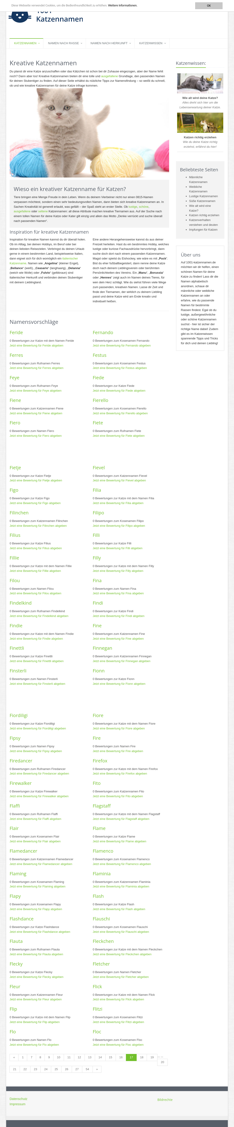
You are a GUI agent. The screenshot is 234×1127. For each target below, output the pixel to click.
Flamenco (103, 851)
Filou (15, 580)
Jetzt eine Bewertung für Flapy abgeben (36, 909)
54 (87, 1069)
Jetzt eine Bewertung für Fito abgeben (118, 796)
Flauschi (101, 919)
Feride (16, 332)
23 (35, 1069)
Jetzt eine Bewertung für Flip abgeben (35, 1022)
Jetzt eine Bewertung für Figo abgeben (35, 503)
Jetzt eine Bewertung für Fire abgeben (118, 751)
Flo (13, 1032)
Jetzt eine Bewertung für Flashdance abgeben (40, 931)
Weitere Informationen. (124, 6)
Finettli (17, 648)
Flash (98, 896)
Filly (97, 558)
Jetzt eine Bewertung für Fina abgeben (118, 593)
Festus (99, 355)
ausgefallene (109, 76)
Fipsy (15, 738)
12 (79, 1057)
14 (100, 1057)
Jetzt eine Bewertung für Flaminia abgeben (121, 886)
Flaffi (15, 806)
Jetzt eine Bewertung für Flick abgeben (118, 999)
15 (110, 1057)
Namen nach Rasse (63, 43)
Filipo (98, 513)
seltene (43, 211)
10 (58, 1057)
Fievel (99, 467)
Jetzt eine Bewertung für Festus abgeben (120, 368)
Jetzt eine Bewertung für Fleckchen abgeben (122, 954)
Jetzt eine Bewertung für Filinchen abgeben (38, 525)
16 (120, 1057)
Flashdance (22, 919)
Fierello (100, 400)
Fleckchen (103, 941)
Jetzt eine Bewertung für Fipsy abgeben (36, 751)
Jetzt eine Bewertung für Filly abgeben (118, 571)
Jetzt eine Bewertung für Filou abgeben (35, 593)
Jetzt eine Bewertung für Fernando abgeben (122, 345)
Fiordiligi (19, 715)
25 (56, 1069)
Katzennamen (25, 43)
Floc (97, 1032)
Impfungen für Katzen (203, 229)
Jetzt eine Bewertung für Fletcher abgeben (121, 977)
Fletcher (101, 964)
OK (209, 6)
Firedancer (21, 761)
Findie (16, 625)
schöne (144, 206)
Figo (14, 490)
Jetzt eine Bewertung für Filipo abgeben (119, 525)
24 (45, 1069)
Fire (97, 738)
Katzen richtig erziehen (204, 215)
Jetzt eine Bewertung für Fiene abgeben (36, 413)
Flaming (18, 873)
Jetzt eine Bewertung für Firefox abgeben (120, 773)
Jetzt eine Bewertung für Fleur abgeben (36, 999)
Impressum (17, 1104)
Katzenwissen (150, 43)
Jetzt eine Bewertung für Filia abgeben (118, 503)
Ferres (16, 355)
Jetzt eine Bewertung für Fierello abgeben (120, 413)
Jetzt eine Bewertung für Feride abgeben (36, 345)
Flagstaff (102, 806)
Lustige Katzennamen (203, 196)
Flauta (16, 941)
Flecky (16, 964)
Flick (97, 986)
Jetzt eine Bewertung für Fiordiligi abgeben (38, 728)
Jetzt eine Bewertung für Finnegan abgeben (121, 661)
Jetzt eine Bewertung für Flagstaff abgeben (121, 819)
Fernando (103, 332)
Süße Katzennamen (202, 201)
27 (77, 1069)
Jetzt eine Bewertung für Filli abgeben (118, 548)
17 (131, 1057)
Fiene (15, 400)
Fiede (98, 377)
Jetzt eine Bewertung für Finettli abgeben (37, 661)
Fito (97, 783)
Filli (96, 535)
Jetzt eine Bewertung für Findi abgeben (118, 616)
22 (25, 1069)
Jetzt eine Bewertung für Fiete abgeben (119, 435)
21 (14, 1069)
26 (66, 1069)
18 (141, 1057)
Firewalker (21, 783)
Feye (14, 377)
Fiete (98, 423)
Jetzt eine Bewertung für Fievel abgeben (119, 480)
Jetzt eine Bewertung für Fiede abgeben (119, 390)
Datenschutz (18, 1099)
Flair (14, 828)
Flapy (15, 896)
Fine (97, 625)
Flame (99, 828)
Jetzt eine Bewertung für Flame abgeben (119, 841)
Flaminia (102, 873)
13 (89, 1057)
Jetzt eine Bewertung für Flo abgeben (34, 1044)
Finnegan (102, 648)
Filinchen (19, 513)
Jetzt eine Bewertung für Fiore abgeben (119, 728)
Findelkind (21, 603)
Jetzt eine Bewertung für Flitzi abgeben (118, 1022)
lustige (133, 206)
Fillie (14, 558)
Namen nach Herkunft (109, 43)
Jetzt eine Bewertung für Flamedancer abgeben (41, 864)
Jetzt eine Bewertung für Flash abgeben (119, 909)
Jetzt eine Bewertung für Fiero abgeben (36, 435)
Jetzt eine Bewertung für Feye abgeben (35, 390)
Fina (97, 580)
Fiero (15, 423)
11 (69, 1057)
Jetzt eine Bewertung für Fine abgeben (118, 638)
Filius (15, 535)
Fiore (98, 715)
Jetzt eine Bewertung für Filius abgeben (36, 548)
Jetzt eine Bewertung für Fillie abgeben (35, 571)
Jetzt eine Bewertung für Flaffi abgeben (35, 819)
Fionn (99, 671)
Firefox (100, 761)
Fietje (15, 467)
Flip (13, 1009)
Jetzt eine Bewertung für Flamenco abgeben (122, 864)
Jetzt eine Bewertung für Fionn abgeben (119, 683)
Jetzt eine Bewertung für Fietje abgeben (36, 480)
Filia (97, 490)
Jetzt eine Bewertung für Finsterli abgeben (37, 683)
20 (162, 1062)
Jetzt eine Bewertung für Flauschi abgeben (121, 931)
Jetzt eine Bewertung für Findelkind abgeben (39, 616)
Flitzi (97, 1009)
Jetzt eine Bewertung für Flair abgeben (35, 841)
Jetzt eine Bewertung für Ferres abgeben (37, 368)
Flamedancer (23, 851)
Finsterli (18, 671)
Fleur (15, 986)
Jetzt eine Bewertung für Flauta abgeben (36, 954)
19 (152, 1057)
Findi (98, 603)
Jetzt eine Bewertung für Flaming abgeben (37, 886)
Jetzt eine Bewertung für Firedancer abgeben (39, 773)
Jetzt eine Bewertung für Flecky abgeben (37, 977)
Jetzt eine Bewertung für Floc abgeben (118, 1044)
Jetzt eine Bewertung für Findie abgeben (36, 638)
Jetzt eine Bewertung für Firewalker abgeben (39, 796)
